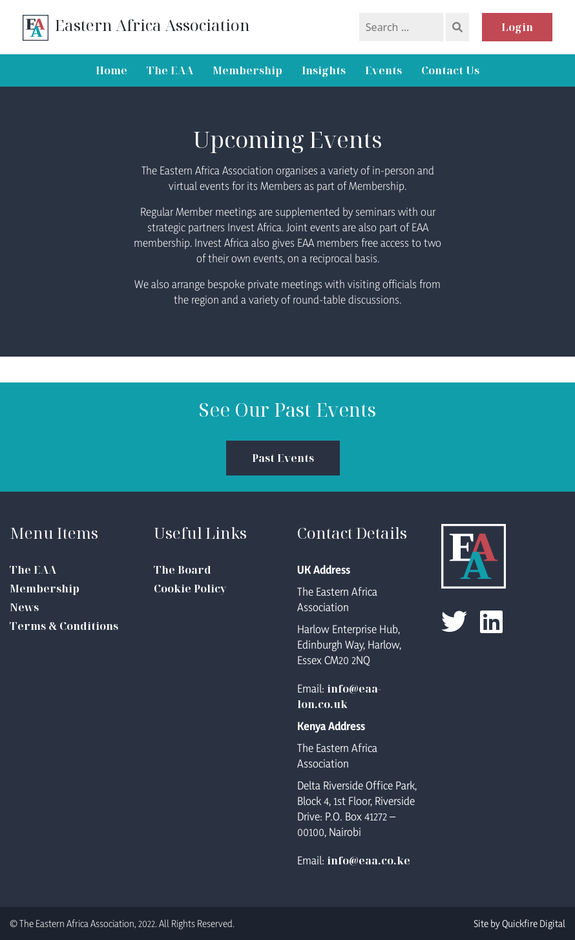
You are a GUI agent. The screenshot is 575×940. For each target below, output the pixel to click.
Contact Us (450, 70)
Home (111, 70)
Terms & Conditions (64, 626)
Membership (247, 70)
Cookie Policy (190, 588)
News (24, 607)
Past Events (283, 458)
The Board (182, 570)
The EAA (170, 70)
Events (383, 70)
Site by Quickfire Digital (519, 923)
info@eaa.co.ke (368, 860)
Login (517, 27)
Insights (324, 70)
